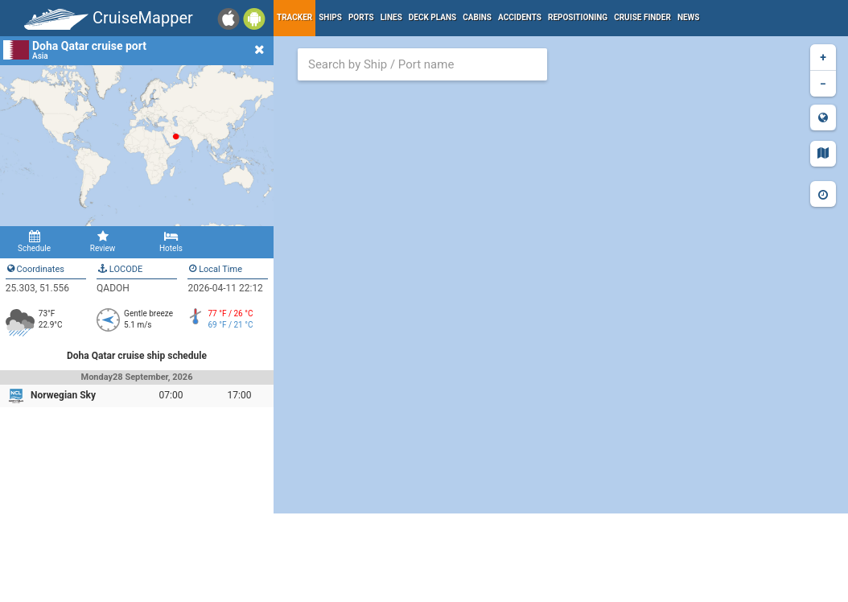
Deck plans (432, 17)
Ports (361, 17)
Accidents (519, 17)
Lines (391, 17)
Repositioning (577, 17)
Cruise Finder (642, 17)
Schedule (34, 241)
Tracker (294, 17)
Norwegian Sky (63, 395)
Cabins (477, 17)
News (688, 17)
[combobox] (422, 64)
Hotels (171, 241)
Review (102, 241)
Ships (330, 17)
